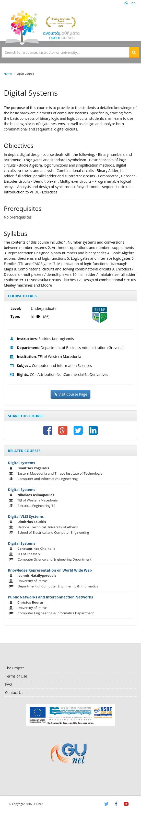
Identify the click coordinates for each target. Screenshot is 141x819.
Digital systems (21, 462)
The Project (14, 667)
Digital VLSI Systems (26, 516)
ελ (126, 3)
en (134, 3)
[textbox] (65, 52)
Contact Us (14, 692)
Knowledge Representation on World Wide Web (50, 570)
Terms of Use (16, 676)
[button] (134, 52)
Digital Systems (21, 489)
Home (8, 73)
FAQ (8, 684)
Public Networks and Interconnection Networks (50, 597)
